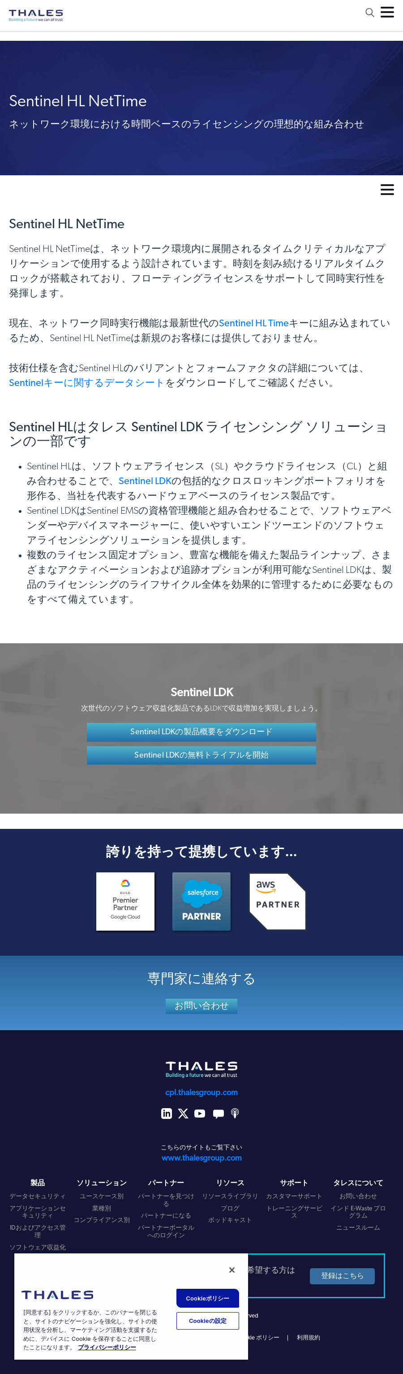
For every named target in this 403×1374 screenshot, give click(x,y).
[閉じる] (232, 1270)
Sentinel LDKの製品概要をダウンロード (201, 731)
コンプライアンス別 (101, 1220)
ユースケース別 (102, 1196)
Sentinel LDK (145, 482)
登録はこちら (341, 1276)
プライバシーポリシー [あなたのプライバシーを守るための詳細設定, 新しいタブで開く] (107, 1348)
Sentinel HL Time (254, 324)
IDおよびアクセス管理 (38, 1232)
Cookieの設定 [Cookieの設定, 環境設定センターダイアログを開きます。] (208, 1320)
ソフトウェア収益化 (37, 1247)
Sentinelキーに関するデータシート (87, 383)
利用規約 (308, 1338)
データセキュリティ (37, 1196)
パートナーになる (166, 1216)
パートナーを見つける (166, 1200)
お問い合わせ (202, 1006)
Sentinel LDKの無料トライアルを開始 (202, 755)
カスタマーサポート (294, 1196)
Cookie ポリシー (258, 1338)
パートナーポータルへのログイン (166, 1232)
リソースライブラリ (230, 1196)
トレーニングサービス (294, 1212)
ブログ (230, 1208)
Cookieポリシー (207, 1298)
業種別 (101, 1208)
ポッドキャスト (230, 1220)
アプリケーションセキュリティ (37, 1212)
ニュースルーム (358, 1228)
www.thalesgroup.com (202, 1158)
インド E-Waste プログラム (358, 1212)
